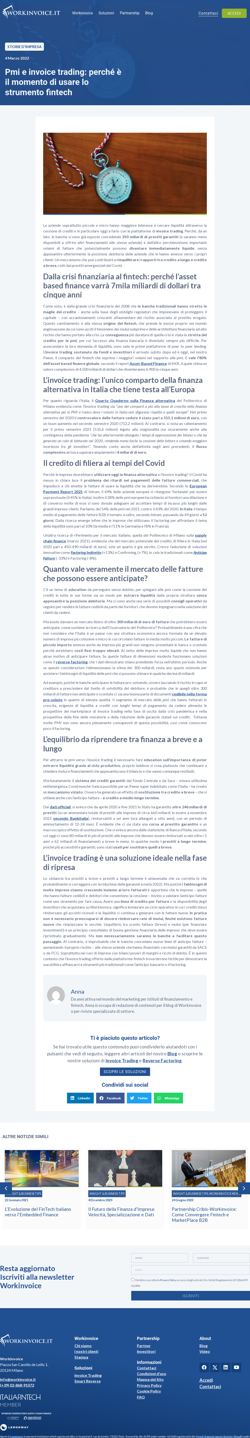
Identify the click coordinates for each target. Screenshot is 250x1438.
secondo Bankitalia (70, 818)
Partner (144, 1345)
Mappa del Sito (150, 1379)
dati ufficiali (60, 806)
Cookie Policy (149, 1391)
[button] (80, 1098)
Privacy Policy (168, 1280)
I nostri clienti (86, 1351)
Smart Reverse (87, 1381)
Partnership (129, 13)
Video (204, 1351)
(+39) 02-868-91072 (17, 1385)
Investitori (146, 1351)
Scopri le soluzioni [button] (125, 1071)
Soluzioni (106, 13)
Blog (149, 13)
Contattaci (146, 1368)
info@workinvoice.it (18, 1379)
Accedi (206, 1380)
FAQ (141, 1397)
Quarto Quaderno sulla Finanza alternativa (135, 400)
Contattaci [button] (208, 13)
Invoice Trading (88, 1375)
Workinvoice (82, 13)
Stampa (81, 1357)
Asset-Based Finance (148, 363)
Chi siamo (83, 1345)
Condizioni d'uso (151, 1373)
